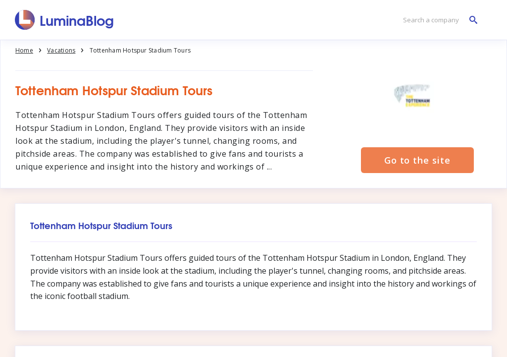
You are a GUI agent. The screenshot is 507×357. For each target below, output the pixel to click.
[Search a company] (437, 20)
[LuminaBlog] (64, 20)
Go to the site (417, 160)
